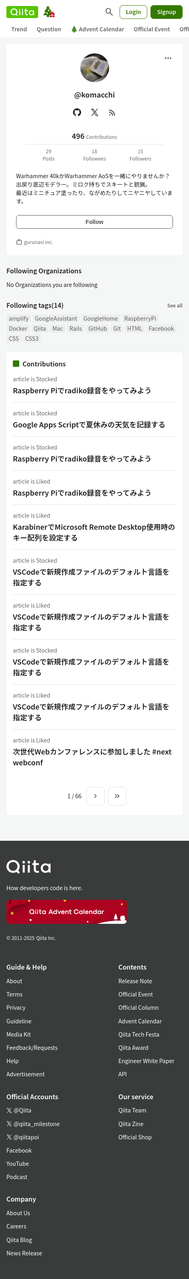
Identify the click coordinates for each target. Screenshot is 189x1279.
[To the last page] (117, 796)
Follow (94, 222)
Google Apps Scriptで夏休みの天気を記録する (89, 424)
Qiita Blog (19, 1240)
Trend (19, 29)
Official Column (138, 1007)
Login (133, 12)
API (122, 1074)
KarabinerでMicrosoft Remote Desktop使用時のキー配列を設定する (94, 532)
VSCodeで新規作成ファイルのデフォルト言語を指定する (91, 577)
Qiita (40, 328)
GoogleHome (100, 318)
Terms (14, 994)
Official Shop (135, 1137)
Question (49, 29)
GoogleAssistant (56, 318)
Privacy (15, 1007)
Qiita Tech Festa (138, 1034)
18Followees (94, 155)
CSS (14, 338)
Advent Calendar (97, 29)
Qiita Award (133, 1047)
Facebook (161, 328)
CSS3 (32, 338)
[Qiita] (22, 12)
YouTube (17, 1163)
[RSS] (112, 112)
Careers (16, 1226)
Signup (166, 12)
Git (117, 328)
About (14, 981)
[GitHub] (77, 112)
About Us (18, 1213)
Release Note (135, 981)
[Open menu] (168, 58)
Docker (18, 328)
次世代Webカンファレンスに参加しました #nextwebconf (92, 756)
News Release (24, 1253)
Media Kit (18, 1034)
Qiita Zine (131, 1124)
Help (12, 1061)
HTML (134, 328)
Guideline (19, 1021)
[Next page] (95, 796)
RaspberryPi (140, 318)
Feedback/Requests (32, 1047)
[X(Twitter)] (95, 112)
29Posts (49, 155)
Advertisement (25, 1074)
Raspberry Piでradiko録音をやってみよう (82, 390)
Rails (75, 328)
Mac (58, 328)
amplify (18, 318)
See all (175, 305)
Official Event (152, 29)
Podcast (16, 1177)
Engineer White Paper (146, 1061)
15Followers (140, 155)
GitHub (97, 328)
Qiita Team (132, 1110)
